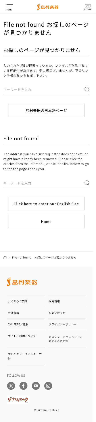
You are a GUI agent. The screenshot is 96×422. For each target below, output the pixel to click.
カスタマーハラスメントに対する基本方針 (66, 339)
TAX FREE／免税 (18, 324)
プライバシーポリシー (63, 324)
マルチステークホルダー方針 (25, 356)
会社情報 (13, 313)
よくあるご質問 (18, 301)
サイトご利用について (22, 336)
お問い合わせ (57, 313)
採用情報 (54, 301)
